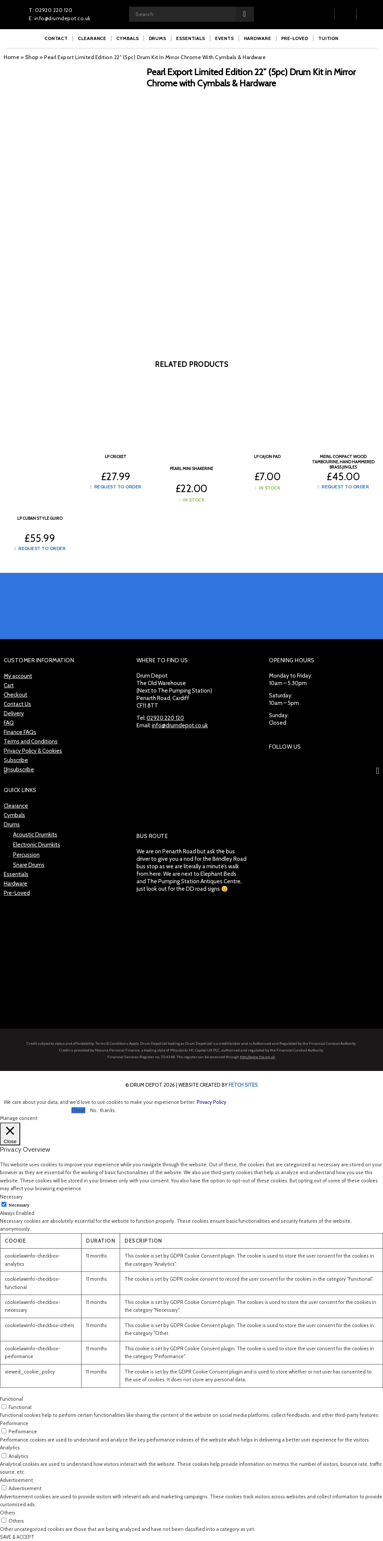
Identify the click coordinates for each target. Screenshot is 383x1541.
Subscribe (16, 760)
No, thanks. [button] (103, 1110)
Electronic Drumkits (36, 844)
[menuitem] (56, 38)
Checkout (15, 694)
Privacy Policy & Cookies (33, 751)
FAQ (9, 722)
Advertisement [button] (16, 1480)
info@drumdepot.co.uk (180, 725)
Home (11, 57)
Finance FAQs (20, 732)
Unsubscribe (19, 769)
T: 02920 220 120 (50, 10)
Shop (32, 57)
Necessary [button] (11, 1197)
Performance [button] (14, 1423)
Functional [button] (11, 1399)
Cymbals (14, 815)
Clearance (16, 805)
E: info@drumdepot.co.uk (60, 18)
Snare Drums (29, 865)
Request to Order (39, 549)
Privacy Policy (211, 1102)
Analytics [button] (10, 1448)
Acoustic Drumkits (35, 834)
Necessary (19, 1205)
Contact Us (17, 704)
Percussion (26, 854)
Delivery (14, 713)
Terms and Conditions (31, 741)
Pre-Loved (17, 893)
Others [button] (7, 1513)
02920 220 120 (165, 718)
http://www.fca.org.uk (257, 1057)
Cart (9, 685)
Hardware (15, 883)
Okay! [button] (78, 1110)
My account (18, 676)
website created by (218, 1085)
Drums (12, 824)
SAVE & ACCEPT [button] (17, 1537)
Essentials (16, 874)
